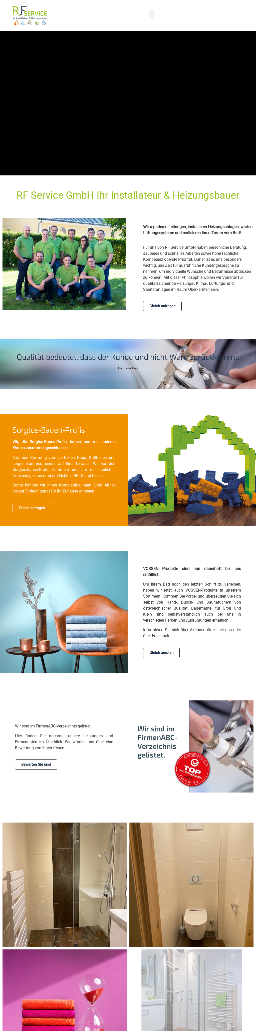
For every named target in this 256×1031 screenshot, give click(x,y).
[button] (151, 14)
